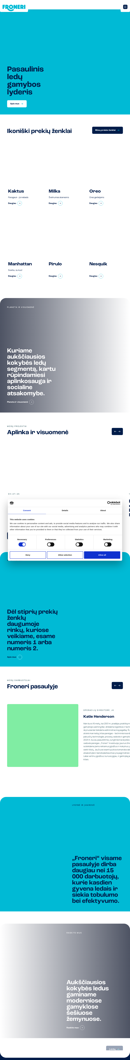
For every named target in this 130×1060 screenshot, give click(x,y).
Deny (28, 555)
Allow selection (65, 555)
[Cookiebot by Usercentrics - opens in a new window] (109, 503)
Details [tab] (65, 510)
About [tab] (103, 510)
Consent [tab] (27, 510)
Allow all (102, 555)
